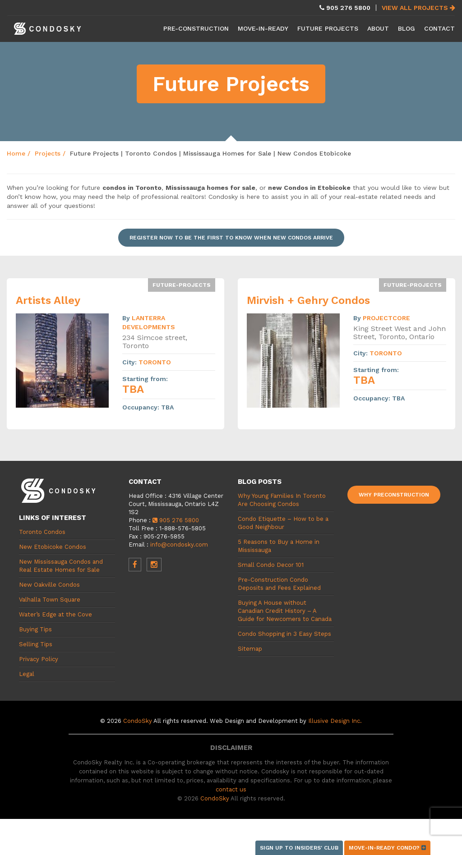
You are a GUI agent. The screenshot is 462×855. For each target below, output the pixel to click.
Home (16, 153)
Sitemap (250, 648)
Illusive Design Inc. (335, 720)
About (378, 28)
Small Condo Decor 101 (271, 564)
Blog (406, 28)
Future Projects (327, 28)
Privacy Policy (38, 659)
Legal (26, 674)
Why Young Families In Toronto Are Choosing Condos (282, 499)
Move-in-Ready (263, 28)
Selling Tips (35, 644)
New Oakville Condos (49, 584)
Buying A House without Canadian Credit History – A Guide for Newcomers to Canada (285, 610)
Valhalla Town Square (49, 599)
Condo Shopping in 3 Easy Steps (284, 633)
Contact (439, 28)
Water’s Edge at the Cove (55, 614)
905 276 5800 (175, 520)
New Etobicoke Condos (52, 546)
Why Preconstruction (394, 495)
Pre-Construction (196, 28)
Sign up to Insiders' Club (299, 848)
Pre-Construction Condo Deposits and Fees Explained (279, 583)
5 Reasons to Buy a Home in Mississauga (278, 545)
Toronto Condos (42, 532)
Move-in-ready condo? (387, 848)
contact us (231, 789)
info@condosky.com (179, 544)
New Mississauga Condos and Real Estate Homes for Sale (61, 565)
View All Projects (418, 7)
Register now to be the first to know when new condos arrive (231, 237)
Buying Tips (35, 629)
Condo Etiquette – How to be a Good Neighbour (283, 522)
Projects (47, 153)
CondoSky (137, 720)
